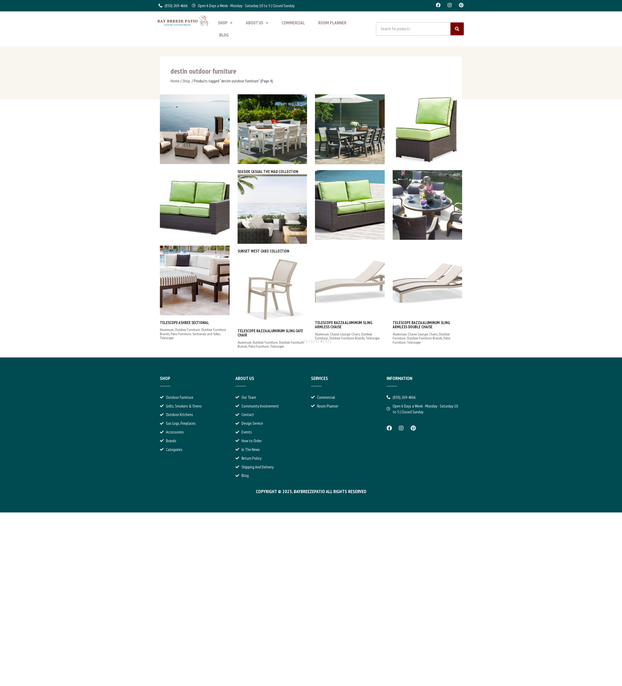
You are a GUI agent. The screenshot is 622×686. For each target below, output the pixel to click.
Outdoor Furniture (187, 329)
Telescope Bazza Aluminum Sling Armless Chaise (343, 325)
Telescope (167, 337)
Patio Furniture (181, 333)
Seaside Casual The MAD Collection (268, 171)
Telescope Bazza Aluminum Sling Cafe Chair (270, 333)
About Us (257, 23)
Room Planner (332, 23)
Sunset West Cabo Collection (263, 251)
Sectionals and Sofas (206, 333)
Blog (224, 35)
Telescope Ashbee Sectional (184, 322)
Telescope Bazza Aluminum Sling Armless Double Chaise (421, 325)
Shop (225, 23)
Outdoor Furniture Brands (347, 338)
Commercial (293, 23)
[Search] (457, 29)
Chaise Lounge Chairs (345, 334)
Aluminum (167, 329)
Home (174, 80)
